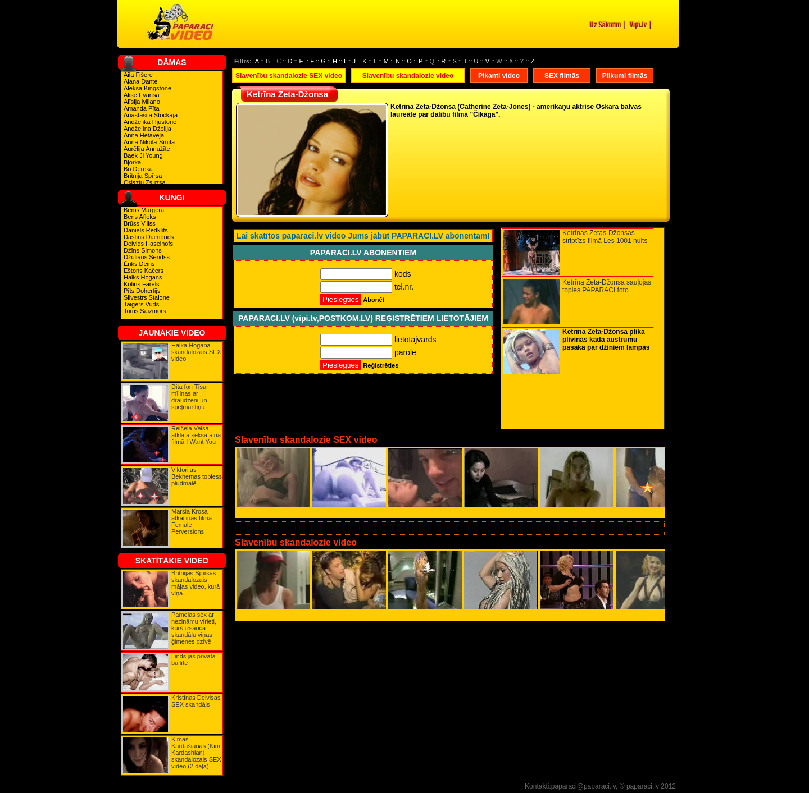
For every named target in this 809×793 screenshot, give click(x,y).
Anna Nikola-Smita (149, 142)
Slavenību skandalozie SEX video (288, 76)
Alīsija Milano (142, 101)
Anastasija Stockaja (151, 115)
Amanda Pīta (142, 108)
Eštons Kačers (143, 270)
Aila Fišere (138, 74)
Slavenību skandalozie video (408, 76)
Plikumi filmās (625, 76)
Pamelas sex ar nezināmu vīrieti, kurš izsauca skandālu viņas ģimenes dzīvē (193, 628)
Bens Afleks (140, 216)
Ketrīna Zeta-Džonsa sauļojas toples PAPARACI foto (606, 286)
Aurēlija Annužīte (147, 148)
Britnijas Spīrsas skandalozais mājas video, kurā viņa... (195, 583)
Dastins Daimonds (149, 236)
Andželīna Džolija (147, 128)
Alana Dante (141, 81)
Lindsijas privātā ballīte (193, 659)
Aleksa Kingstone (147, 88)
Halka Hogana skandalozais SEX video (196, 352)
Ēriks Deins (139, 263)
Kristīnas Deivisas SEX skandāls (195, 701)
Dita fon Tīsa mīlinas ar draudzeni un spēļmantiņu (189, 396)
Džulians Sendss (147, 257)
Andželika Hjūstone (150, 121)
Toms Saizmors (145, 311)
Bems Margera (144, 210)
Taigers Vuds (141, 304)
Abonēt (373, 299)
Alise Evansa (142, 94)
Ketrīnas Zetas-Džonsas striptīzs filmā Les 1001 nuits (604, 237)
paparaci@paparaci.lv (583, 786)
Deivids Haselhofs (148, 243)
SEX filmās (561, 76)
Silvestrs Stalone (147, 297)
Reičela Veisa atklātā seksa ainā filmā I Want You (196, 435)
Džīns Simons (143, 250)
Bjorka (132, 162)
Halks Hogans (143, 277)
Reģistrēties (380, 365)
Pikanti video (499, 76)
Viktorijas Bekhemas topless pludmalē (196, 476)
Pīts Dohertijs (142, 290)
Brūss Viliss (140, 223)
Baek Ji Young (143, 155)
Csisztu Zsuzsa (145, 182)
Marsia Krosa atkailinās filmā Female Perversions (191, 521)
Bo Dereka (138, 169)
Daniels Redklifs (146, 230)
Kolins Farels (142, 284)
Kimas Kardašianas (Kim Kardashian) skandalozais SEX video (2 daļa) (196, 752)
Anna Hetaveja (144, 135)
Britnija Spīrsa (143, 175)
